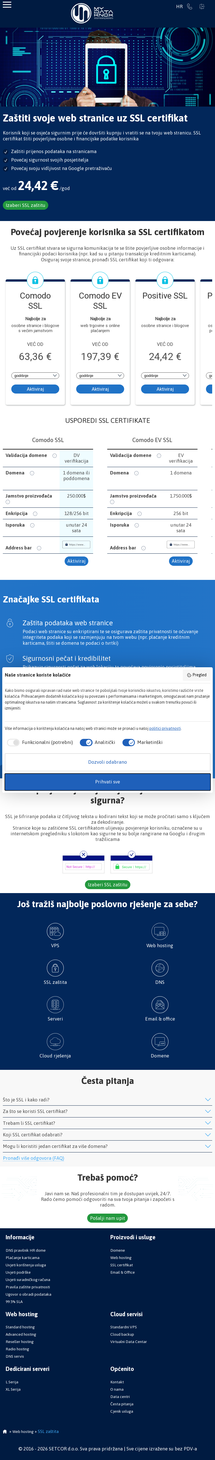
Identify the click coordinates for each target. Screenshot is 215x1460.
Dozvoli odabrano (107, 762)
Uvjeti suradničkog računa (28, 1279)
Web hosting (160, 935)
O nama (117, 1389)
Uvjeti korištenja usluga (26, 1265)
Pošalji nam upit (107, 1218)
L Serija (12, 1382)
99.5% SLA (14, 1301)
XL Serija (13, 1389)
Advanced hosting (21, 1334)
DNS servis (15, 1356)
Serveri (55, 1009)
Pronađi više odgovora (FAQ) (33, 1158)
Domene (160, 1046)
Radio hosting (17, 1349)
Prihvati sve (107, 782)
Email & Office (122, 1272)
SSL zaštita (55, 972)
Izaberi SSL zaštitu (25, 205)
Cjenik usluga (121, 1411)
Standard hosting (20, 1327)
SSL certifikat (121, 1265)
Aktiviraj (35, 389)
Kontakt (117, 1382)
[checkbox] (39, 742)
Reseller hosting (20, 1341)
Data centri (120, 1396)
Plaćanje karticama (23, 1257)
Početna (5, 1432)
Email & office (160, 1009)
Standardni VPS (123, 1327)
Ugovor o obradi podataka (28, 1294)
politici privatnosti (165, 728)
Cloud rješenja (55, 1046)
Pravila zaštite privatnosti (28, 1287)
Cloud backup (122, 1334)
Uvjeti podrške (18, 1272)
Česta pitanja (121, 1404)
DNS (160, 972)
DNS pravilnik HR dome (26, 1250)
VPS (55, 935)
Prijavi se (202, 6)
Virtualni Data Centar (128, 1341)
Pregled (197, 675)
